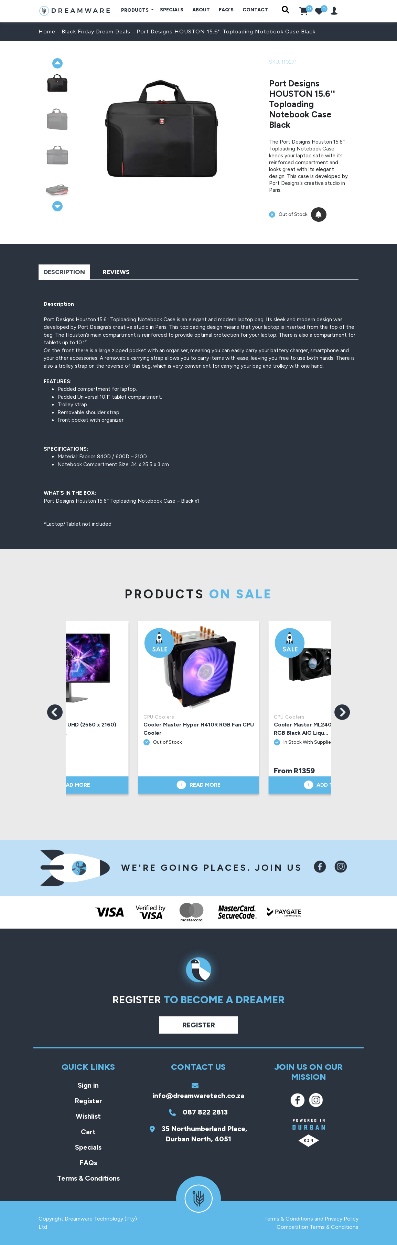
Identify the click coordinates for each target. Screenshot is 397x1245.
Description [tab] (64, 272)
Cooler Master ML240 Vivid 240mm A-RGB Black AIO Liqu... (325, 728)
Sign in (88, 1085)
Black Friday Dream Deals (96, 31)
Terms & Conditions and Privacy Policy (311, 1218)
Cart (88, 1132)
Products (135, 10)
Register (198, 1025)
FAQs (88, 1163)
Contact (255, 10)
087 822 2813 (198, 1112)
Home (47, 31)
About (201, 10)
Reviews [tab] (116, 272)
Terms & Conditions (88, 1178)
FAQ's (226, 10)
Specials (171, 10)
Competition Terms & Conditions (317, 1227)
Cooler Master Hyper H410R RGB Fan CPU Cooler (198, 728)
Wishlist (88, 1116)
